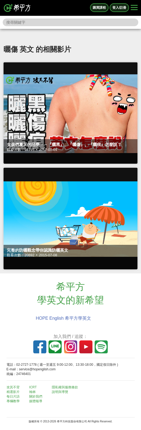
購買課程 (99, 8)
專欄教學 (13, 401)
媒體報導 (35, 401)
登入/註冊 (119, 8)
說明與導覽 (60, 392)
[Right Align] (134, 8)
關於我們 (35, 396)
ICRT (33, 387)
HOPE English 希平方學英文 (63, 318)
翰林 (32, 392)
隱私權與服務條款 (65, 387)
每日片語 (13, 396)
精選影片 (13, 392)
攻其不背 (13, 387)
